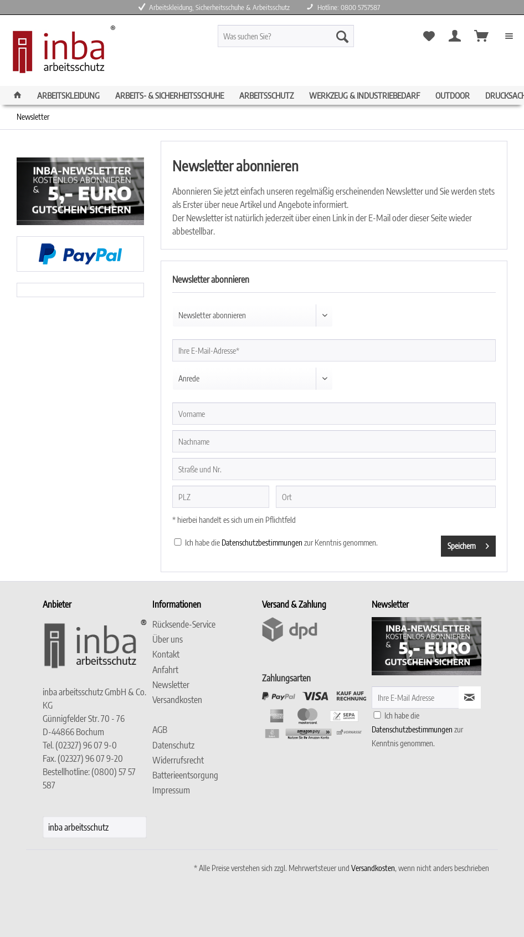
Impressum (171, 790)
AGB (159, 729)
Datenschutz (173, 745)
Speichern (468, 544)
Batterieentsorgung (185, 775)
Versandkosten (177, 699)
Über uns (167, 639)
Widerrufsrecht (178, 760)
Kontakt (165, 654)
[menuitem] (303, 41)
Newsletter (170, 684)
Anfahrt (165, 669)
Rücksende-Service (183, 624)
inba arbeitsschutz (78, 827)
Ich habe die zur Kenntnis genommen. (281, 542)
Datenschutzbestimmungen (262, 542)
